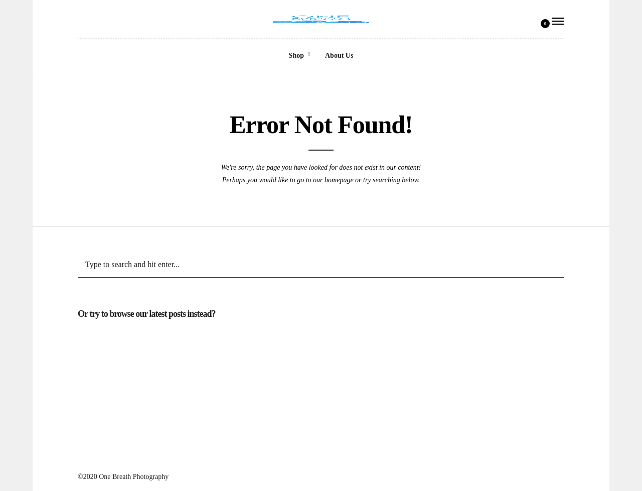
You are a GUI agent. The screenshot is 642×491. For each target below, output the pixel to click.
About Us (339, 55)
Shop (296, 55)
